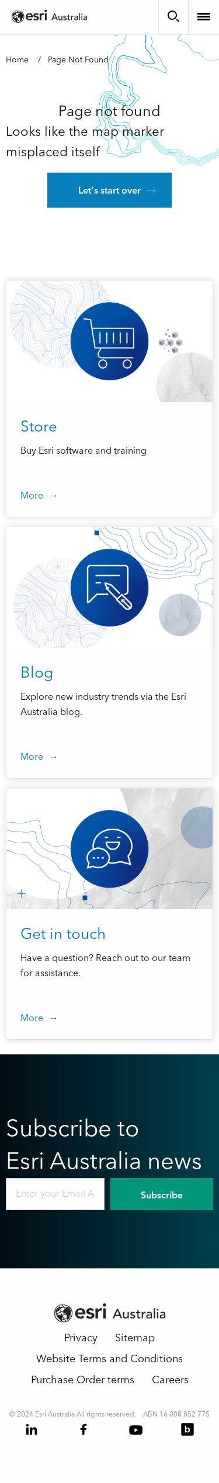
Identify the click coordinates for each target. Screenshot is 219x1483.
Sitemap (135, 1338)
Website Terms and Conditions (109, 1359)
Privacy (81, 1338)
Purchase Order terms (82, 1380)
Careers (170, 1380)
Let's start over (109, 191)
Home (17, 60)
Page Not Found (78, 60)
